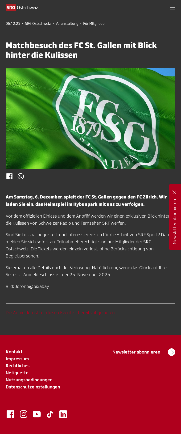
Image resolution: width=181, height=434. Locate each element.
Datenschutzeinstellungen (33, 386)
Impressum (17, 358)
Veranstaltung (67, 23)
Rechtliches (17, 365)
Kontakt (14, 351)
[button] (172, 7)
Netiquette (17, 372)
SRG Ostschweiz (38, 23)
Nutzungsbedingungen (29, 379)
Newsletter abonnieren (143, 352)
